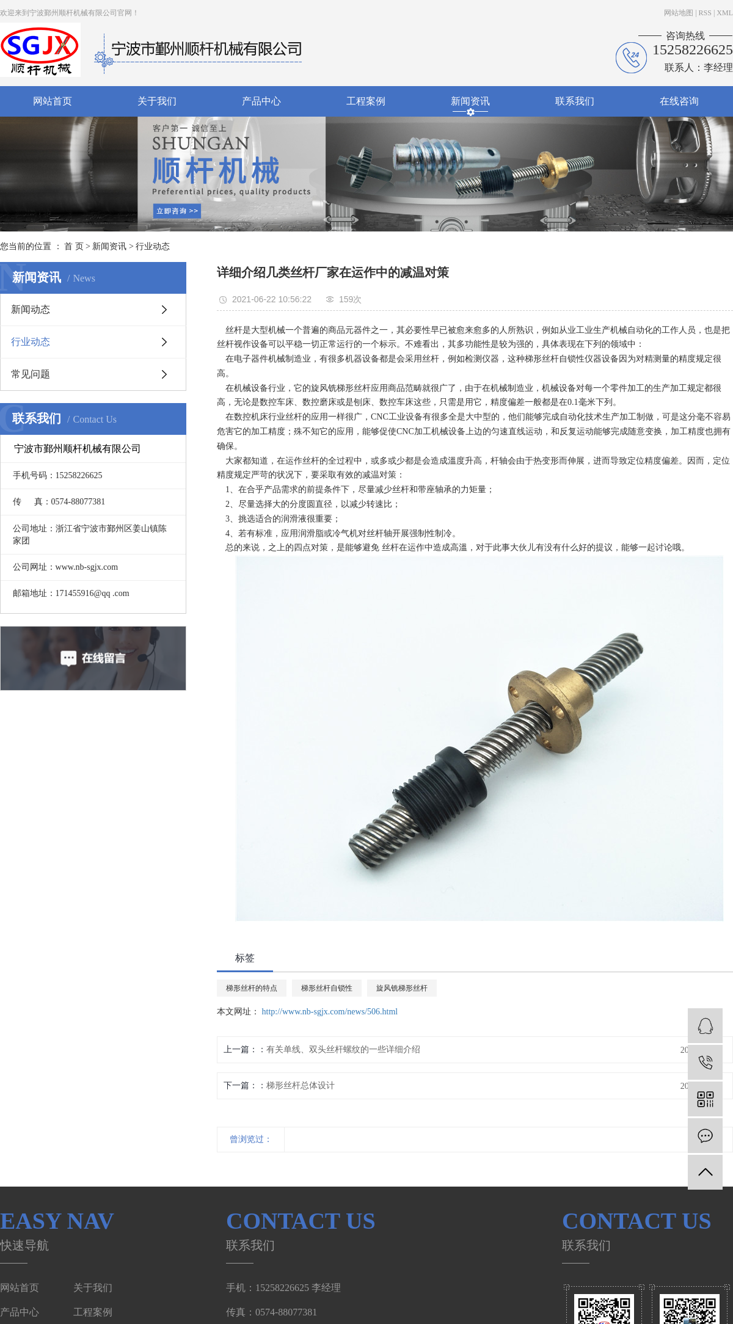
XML (725, 13)
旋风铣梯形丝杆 (402, 988)
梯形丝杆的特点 (251, 988)
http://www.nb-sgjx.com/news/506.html (330, 1011)
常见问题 (30, 374)
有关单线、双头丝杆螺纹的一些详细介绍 (343, 1049)
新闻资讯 (470, 101)
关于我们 (157, 101)
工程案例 (365, 101)
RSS (705, 13)
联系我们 (574, 101)
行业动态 (153, 246)
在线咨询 (679, 101)
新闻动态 (30, 309)
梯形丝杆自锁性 (326, 988)
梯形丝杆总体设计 (300, 1085)
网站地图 (678, 13)
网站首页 (52, 101)
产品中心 (261, 101)
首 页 (74, 246)
